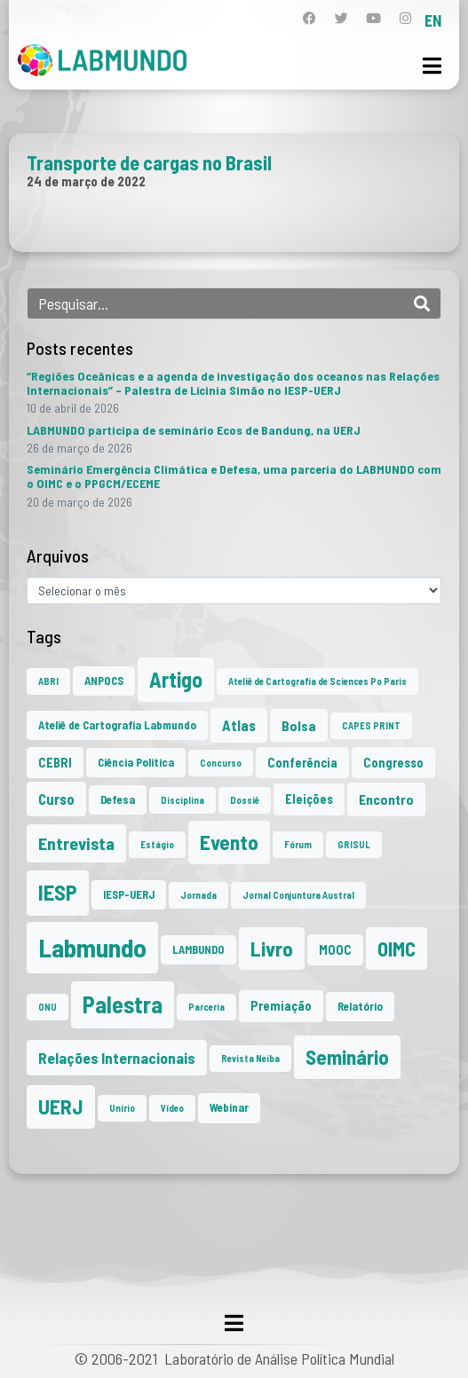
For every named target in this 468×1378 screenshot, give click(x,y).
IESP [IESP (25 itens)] (57, 892)
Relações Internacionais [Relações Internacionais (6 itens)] (116, 1058)
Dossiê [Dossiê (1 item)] (244, 800)
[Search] (421, 303)
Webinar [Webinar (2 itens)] (229, 1107)
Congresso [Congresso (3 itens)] (393, 762)
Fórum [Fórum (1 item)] (298, 844)
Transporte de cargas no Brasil (149, 162)
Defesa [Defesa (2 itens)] (117, 799)
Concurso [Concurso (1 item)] (221, 762)
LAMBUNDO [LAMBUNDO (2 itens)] (198, 949)
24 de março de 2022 (86, 181)
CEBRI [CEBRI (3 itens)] (55, 762)
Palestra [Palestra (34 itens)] (123, 1004)
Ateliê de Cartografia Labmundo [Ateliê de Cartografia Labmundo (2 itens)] (117, 725)
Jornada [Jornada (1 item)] (198, 895)
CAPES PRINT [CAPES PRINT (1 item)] (371, 725)
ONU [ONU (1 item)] (47, 1006)
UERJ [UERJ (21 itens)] (60, 1106)
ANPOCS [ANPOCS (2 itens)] (103, 680)
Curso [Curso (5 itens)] (56, 798)
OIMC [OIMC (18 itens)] (396, 948)
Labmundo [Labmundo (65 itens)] (92, 947)
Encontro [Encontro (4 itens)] (386, 799)
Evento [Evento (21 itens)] (229, 842)
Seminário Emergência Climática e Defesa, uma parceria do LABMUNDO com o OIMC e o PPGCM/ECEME (234, 476)
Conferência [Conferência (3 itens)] (302, 762)
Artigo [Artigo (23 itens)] (175, 679)
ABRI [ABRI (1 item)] (48, 681)
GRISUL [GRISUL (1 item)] (353, 844)
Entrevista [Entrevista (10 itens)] (76, 843)
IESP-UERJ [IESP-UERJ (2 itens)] (129, 894)
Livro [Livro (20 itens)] (271, 948)
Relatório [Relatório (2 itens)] (360, 1006)
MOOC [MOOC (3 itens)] (335, 949)
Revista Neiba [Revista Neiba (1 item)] (250, 1058)
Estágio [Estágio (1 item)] (157, 844)
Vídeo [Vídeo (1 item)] (172, 1108)
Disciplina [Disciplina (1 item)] (182, 800)
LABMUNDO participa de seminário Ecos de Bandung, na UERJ (194, 429)
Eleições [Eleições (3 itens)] (309, 799)
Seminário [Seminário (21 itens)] (347, 1056)
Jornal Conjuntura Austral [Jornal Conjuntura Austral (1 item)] (298, 895)
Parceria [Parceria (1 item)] (206, 1006)
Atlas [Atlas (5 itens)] (239, 725)
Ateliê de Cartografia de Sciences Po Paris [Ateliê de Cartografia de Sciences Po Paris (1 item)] (317, 681)
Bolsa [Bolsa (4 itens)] (299, 725)
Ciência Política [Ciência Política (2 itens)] (136, 762)
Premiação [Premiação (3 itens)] (281, 1005)
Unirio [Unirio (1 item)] (122, 1108)
